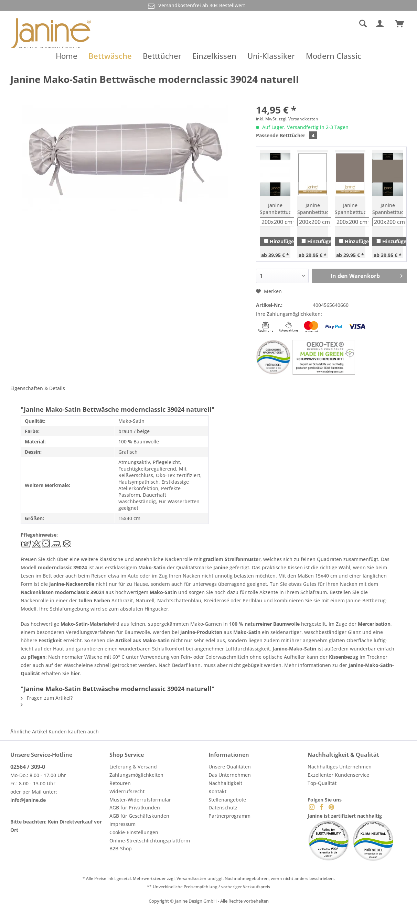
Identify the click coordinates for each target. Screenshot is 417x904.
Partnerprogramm (229, 815)
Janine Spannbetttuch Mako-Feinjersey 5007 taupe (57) (350, 209)
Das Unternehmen (229, 775)
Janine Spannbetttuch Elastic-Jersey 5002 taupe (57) (387, 209)
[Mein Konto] (381, 24)
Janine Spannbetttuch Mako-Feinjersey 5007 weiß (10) (312, 209)
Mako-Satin (151, 567)
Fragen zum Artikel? (47, 698)
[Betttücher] (162, 56)
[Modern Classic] (333, 56)
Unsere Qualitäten (229, 766)
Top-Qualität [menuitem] (322, 783)
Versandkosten (191, 878)
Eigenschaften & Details (37, 388)
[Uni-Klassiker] (271, 56)
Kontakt (217, 791)
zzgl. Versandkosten (298, 119)
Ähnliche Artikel (28, 731)
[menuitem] (312, 24)
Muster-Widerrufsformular (140, 799)
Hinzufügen (280, 241)
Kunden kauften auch (74, 731)
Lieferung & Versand (133, 766)
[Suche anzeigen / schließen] (363, 24)
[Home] (66, 56)
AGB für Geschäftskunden (139, 815)
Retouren (120, 783)
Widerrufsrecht (127, 791)
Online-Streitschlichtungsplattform (149, 840)
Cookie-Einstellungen (133, 832)
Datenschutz (222, 807)
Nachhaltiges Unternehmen (340, 766)
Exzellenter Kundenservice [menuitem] (338, 775)
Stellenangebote (227, 799)
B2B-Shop (120, 848)
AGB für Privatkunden (134, 807)
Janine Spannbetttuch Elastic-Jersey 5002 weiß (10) (275, 209)
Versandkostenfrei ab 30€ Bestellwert (196, 5)
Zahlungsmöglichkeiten (136, 775)
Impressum (122, 824)
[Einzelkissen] (214, 56)
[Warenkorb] (402, 24)
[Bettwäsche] (110, 56)
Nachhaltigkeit (225, 783)
